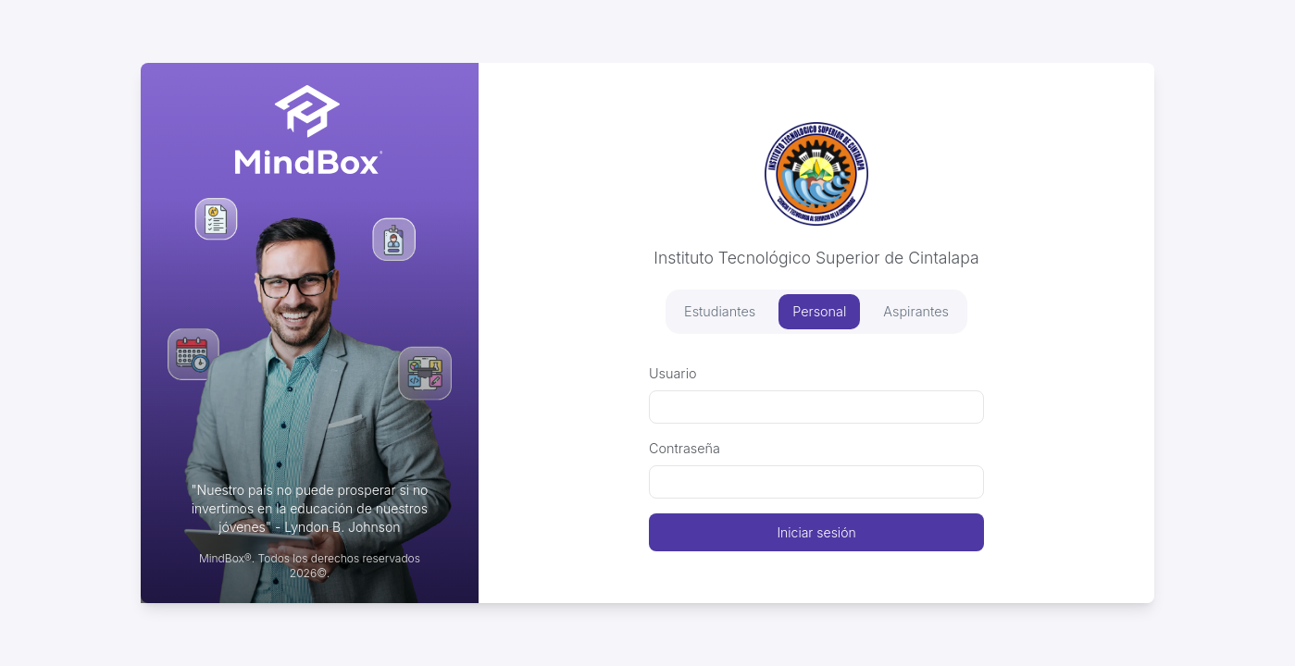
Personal (819, 311)
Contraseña (684, 448)
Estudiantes (719, 311)
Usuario (673, 373)
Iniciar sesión (816, 532)
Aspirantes (916, 311)
